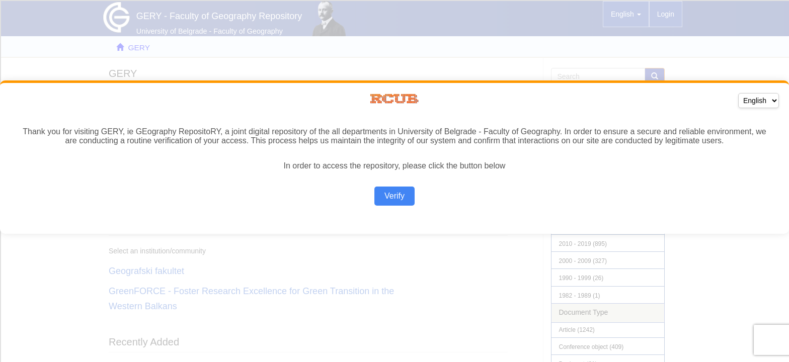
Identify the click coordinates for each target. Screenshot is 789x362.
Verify (394, 196)
